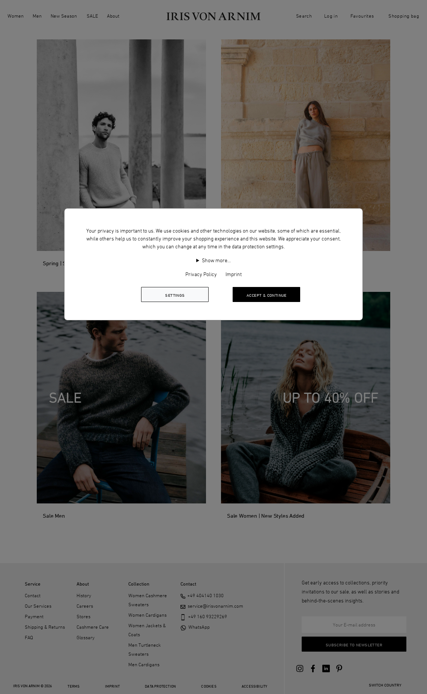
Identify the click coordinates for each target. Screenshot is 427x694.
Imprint (234, 274)
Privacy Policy (201, 274)
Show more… (216, 260)
